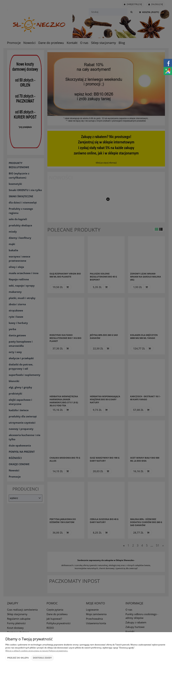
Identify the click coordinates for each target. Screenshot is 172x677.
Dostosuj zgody (42, 658)
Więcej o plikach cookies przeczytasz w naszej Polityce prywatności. (36, 650)
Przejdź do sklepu (18, 658)
